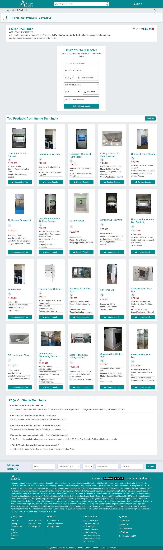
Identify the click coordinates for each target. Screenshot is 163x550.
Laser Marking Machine (37, 483)
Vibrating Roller (102, 483)
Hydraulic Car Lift (142, 486)
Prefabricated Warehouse (84, 491)
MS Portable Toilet (99, 488)
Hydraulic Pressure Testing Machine (30, 499)
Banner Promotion (90, 530)
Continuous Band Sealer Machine (130, 501)
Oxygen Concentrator (127, 509)
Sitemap (14, 524)
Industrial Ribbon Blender (137, 483)
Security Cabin (50, 488)
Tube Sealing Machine (118, 483)
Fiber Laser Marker (76, 499)
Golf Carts (77, 509)
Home (8, 10)
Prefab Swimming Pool (78, 506)
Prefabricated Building (64, 491)
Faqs (13, 538)
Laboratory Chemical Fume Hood (80, 155)
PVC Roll (123, 499)
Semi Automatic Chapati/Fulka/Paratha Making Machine (48, 506)
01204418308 (124, 521)
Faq (155, 10)
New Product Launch (91, 535)
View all (150, 119)
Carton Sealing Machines (74, 486)
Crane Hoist (106, 496)
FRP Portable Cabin (143, 488)
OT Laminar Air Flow (18, 355)
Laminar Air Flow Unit (111, 220)
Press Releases (34, 521)
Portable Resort (113, 488)
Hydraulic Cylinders (48, 494)
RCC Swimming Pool (137, 506)
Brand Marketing (90, 533)
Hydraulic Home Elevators (108, 486)
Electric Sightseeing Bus (63, 509)
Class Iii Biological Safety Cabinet (79, 356)
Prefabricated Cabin (29, 491)
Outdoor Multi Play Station (70, 483)
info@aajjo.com (125, 528)
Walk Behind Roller (88, 483)
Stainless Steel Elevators (34, 488)
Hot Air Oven (21, 494)
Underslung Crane (82, 496)
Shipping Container (119, 491)
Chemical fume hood (49, 154)
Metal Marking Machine (94, 499)
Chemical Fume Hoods (143, 154)
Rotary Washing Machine (139, 494)
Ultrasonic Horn (49, 501)
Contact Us (49, 17)
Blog (12, 530)
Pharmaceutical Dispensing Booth (48, 355)
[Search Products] (55, 3)
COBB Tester (130, 496)
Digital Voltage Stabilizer (42, 496)
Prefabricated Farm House (81, 488)
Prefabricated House (103, 491)
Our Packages (89, 527)
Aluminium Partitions (18, 486)
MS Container (16, 491)
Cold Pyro (14, 512)
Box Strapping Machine (54, 486)
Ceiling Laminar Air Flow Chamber (110, 155)
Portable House (64, 488)
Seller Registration (90, 521)
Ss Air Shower (77, 220)
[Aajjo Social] (137, 478)
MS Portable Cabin (128, 488)
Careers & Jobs (34, 524)
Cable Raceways (62, 501)
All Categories (34, 527)
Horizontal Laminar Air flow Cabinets (142, 220)
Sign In (138, 4)
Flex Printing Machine (98, 494)
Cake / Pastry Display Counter (56, 499)
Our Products (34, 17)
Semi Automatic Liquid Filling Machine (44, 504)
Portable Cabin (53, 483)
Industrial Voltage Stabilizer (21, 496)
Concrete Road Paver (47, 512)
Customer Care (17, 527)
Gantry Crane (95, 496)
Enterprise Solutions (91, 538)
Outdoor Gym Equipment (42, 509)
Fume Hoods (14, 289)
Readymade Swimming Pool (21, 509)
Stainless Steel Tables (36, 486)
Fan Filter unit (107, 290)
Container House (134, 491)
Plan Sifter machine (34, 501)
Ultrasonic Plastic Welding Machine (84, 501)
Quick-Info (15, 533)
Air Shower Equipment (19, 220)
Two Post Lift (134, 504)
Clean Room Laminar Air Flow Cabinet (50, 220)
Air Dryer (63, 504)
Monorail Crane (118, 496)
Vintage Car (86, 509)
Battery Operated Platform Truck (105, 509)
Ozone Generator (142, 509)
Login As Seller (89, 541)
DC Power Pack (33, 494)
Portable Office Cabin (47, 491)
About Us (14, 521)
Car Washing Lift (121, 504)
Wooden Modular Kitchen (78, 504)
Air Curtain (132, 499)
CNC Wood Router (82, 494)
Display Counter (91, 486)
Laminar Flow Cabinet (50, 289)
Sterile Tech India (20, 10)
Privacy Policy (53, 527)
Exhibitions (15, 535)
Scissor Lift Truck (17, 488)
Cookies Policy (53, 521)
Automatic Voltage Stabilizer (62, 496)
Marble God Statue (111, 499)
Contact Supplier (20, 182)
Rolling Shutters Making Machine (101, 504)
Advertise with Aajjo (91, 524)
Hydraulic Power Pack (65, 494)
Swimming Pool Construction (116, 506)
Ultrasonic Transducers (107, 501)
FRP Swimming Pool (96, 506)
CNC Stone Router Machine (118, 494)
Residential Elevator (127, 486)
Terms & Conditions (55, 524)
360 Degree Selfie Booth (28, 512)
